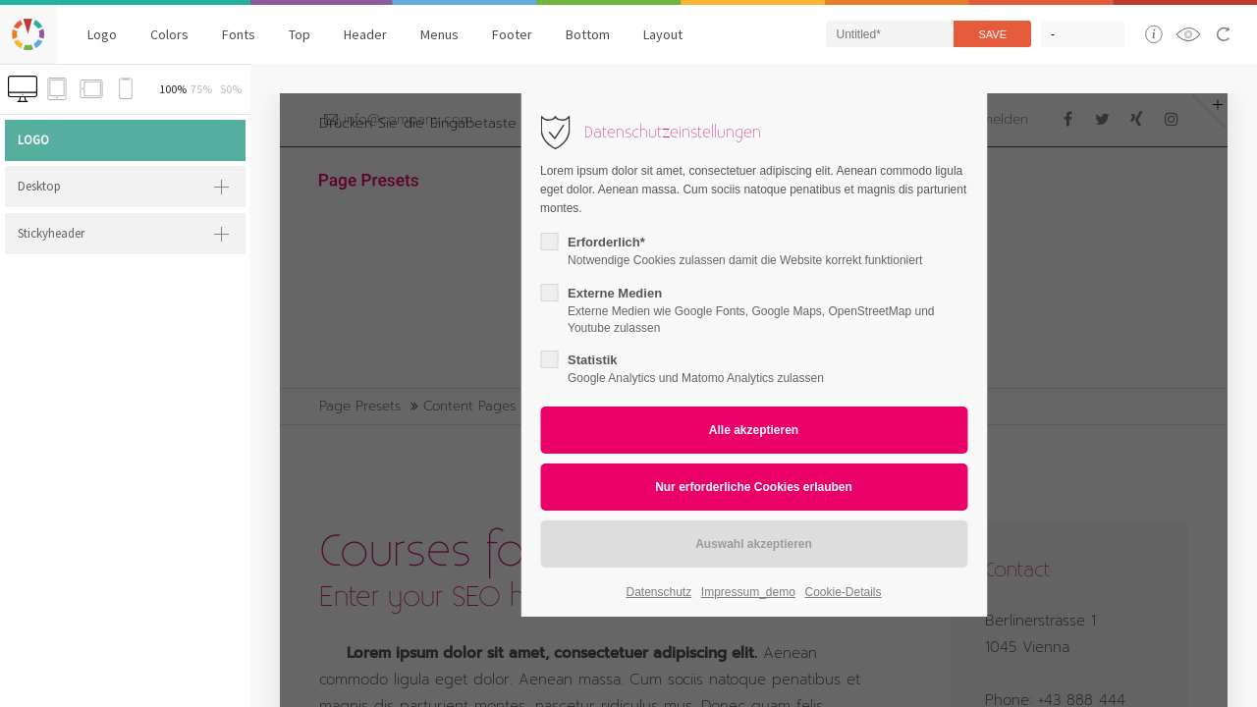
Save (992, 34)
